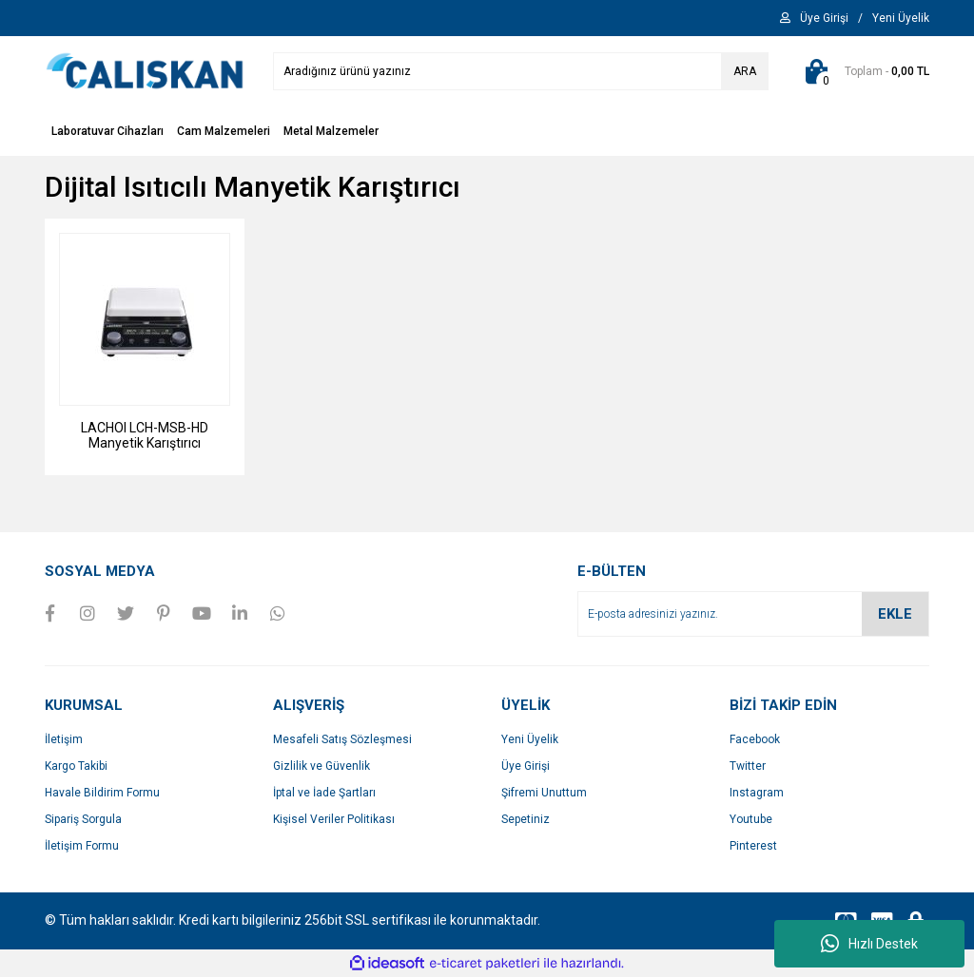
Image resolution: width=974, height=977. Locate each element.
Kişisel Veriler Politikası (334, 819)
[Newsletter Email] (753, 614)
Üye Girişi (525, 766)
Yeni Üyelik (529, 739)
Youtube (751, 819)
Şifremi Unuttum (544, 792)
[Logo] (144, 70)
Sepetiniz (525, 819)
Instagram (757, 792)
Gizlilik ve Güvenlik (321, 766)
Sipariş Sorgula (83, 819)
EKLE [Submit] (895, 614)
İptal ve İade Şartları (324, 792)
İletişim (64, 739)
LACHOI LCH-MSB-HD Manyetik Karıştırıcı (144, 435)
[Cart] (863, 71)
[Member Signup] (900, 18)
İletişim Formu (82, 845)
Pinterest (753, 845)
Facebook (755, 739)
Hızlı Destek (869, 943)
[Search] (521, 71)
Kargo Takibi (76, 766)
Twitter (748, 766)
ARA (744, 71)
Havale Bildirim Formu (102, 792)
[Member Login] (824, 18)
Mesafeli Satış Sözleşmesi (342, 739)
